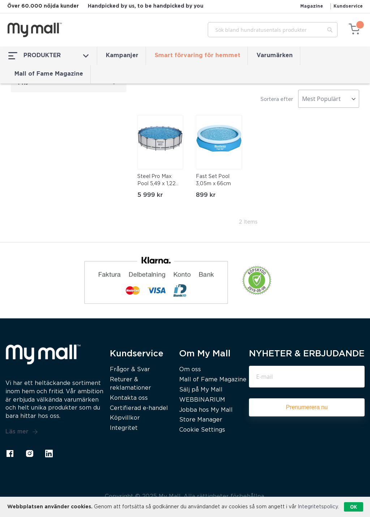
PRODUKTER (48, 55)
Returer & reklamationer (130, 384)
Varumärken (275, 55)
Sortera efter (277, 99)
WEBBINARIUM (202, 400)
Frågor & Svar (130, 369)
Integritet (124, 428)
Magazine (311, 6)
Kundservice (348, 6)
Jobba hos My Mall (206, 410)
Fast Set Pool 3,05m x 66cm (213, 180)
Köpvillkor (125, 418)
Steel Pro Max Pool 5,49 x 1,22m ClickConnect (158, 180)
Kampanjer (122, 55)
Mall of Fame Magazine (48, 74)
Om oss (190, 369)
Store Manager (200, 420)
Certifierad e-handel (139, 408)
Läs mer (21, 432)
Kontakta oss (129, 398)
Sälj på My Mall (201, 390)
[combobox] (272, 29)
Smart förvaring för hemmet (197, 55)
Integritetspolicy (318, 507)
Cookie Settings (202, 430)
